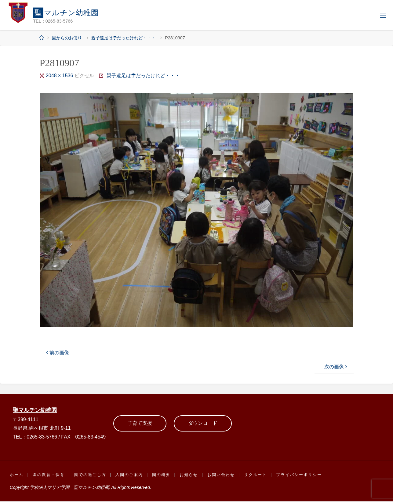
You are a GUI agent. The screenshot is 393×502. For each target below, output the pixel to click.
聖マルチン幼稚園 (36, 410)
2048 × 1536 (60, 75)
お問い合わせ (222, 475)
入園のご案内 (130, 475)
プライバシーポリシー (300, 475)
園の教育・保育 (49, 475)
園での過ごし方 (91, 475)
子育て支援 (140, 423)
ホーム (17, 475)
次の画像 (336, 366)
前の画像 (57, 352)
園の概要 (162, 475)
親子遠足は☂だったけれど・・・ (123, 37)
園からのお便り (67, 37)
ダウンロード (202, 423)
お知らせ (190, 475)
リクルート (256, 475)
